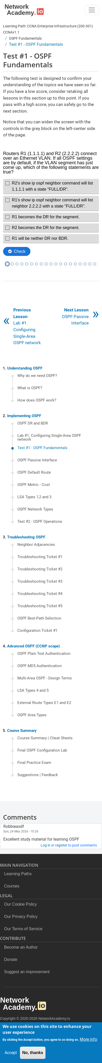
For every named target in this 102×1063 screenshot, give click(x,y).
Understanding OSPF (24, 368)
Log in (45, 845)
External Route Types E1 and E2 (44, 703)
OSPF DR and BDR (32, 423)
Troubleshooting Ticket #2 (39, 569)
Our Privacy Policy (21, 916)
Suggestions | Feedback (37, 775)
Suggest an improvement (27, 972)
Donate (10, 959)
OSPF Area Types (32, 715)
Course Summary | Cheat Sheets (45, 738)
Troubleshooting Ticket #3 (39, 582)
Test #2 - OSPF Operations (39, 522)
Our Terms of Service (23, 929)
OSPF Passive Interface (75, 316)
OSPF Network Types (35, 509)
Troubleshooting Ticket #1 (39, 557)
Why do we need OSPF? (37, 376)
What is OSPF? (29, 388)
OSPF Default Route (34, 473)
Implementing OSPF (24, 416)
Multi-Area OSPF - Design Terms (44, 678)
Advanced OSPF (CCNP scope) (33, 646)
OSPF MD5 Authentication (39, 666)
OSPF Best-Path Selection (39, 618)
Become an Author (21, 947)
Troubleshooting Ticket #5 (39, 606)
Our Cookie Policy (20, 904)
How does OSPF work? (36, 400)
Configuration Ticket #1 (37, 631)
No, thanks (32, 1052)
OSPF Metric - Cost (33, 485)
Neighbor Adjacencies (36, 545)
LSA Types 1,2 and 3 (34, 497)
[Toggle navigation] (92, 10)
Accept (11, 1052)
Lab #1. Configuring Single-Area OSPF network (49, 438)
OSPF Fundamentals (25, 38)
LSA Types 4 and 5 (33, 691)
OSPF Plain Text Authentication (43, 654)
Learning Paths (18, 874)
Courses (11, 886)
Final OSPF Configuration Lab (42, 751)
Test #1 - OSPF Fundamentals (42, 448)
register (61, 845)
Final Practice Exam (34, 763)
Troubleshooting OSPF (26, 537)
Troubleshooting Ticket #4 (39, 594)
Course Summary (22, 730)
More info (88, 1039)
